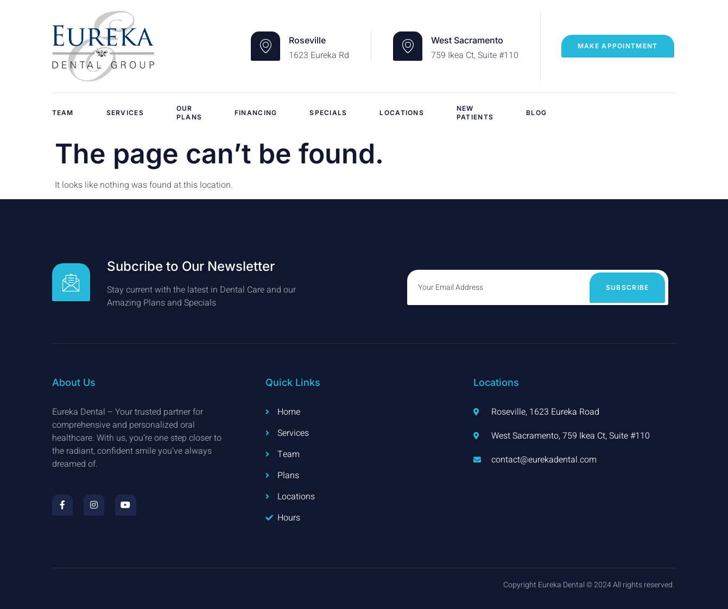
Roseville (307, 40)
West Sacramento (467, 40)
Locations (403, 113)
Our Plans (189, 112)
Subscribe (627, 287)
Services (125, 113)
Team (63, 113)
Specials (328, 113)
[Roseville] (265, 46)
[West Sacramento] (407, 46)
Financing (256, 113)
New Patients (475, 112)
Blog (537, 113)
